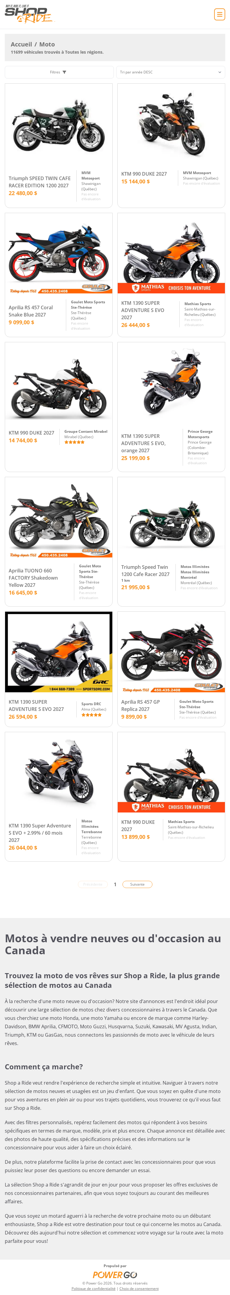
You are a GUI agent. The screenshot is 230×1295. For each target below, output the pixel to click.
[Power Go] (115, 1275)
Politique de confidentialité (94, 1288)
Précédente (92, 884)
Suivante (137, 884)
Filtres (58, 72)
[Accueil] (30, 14)
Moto (47, 44)
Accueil (21, 44)
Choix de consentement (139, 1288)
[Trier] (170, 72)
